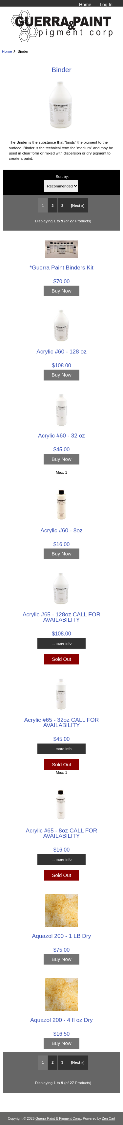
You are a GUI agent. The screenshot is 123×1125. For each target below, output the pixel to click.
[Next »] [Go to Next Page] (77, 206)
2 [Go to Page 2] (52, 206)
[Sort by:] (61, 186)
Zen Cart (108, 1118)
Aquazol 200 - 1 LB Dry (61, 936)
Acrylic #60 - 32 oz (61, 435)
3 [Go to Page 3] (62, 206)
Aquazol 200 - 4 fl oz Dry (61, 1020)
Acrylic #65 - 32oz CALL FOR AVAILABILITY (61, 722)
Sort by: (62, 176)
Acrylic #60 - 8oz (61, 530)
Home (85, 4)
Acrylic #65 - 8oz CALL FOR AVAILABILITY (61, 833)
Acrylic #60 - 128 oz (61, 351)
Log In (106, 4)
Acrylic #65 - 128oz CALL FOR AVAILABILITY (61, 617)
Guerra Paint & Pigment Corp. (58, 1118)
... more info (61, 643)
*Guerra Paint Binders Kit (61, 267)
